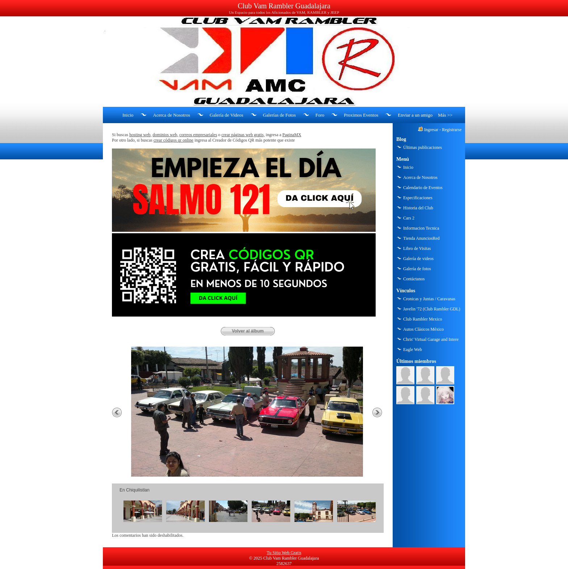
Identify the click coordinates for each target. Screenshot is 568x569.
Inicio (127, 115)
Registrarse (452, 129)
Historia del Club (418, 207)
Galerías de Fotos (279, 115)
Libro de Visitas (417, 248)
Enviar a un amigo (415, 115)
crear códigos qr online (173, 140)
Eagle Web (412, 349)
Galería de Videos (226, 115)
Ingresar (431, 129)
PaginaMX (292, 134)
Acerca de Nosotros (171, 115)
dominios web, (165, 134)
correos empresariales (198, 134)
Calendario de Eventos (423, 187)
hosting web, (140, 134)
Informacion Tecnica (421, 228)
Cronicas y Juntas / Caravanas (429, 298)
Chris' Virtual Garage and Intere (431, 339)
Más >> (445, 115)
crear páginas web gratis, (242, 134)
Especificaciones (418, 197)
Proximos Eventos (361, 115)
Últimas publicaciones (422, 147)
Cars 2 (408, 218)
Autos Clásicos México (423, 329)
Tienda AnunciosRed (421, 238)
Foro (320, 115)
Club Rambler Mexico (422, 319)
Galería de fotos (417, 268)
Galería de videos (418, 258)
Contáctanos (414, 278)
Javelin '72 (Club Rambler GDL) (431, 308)
